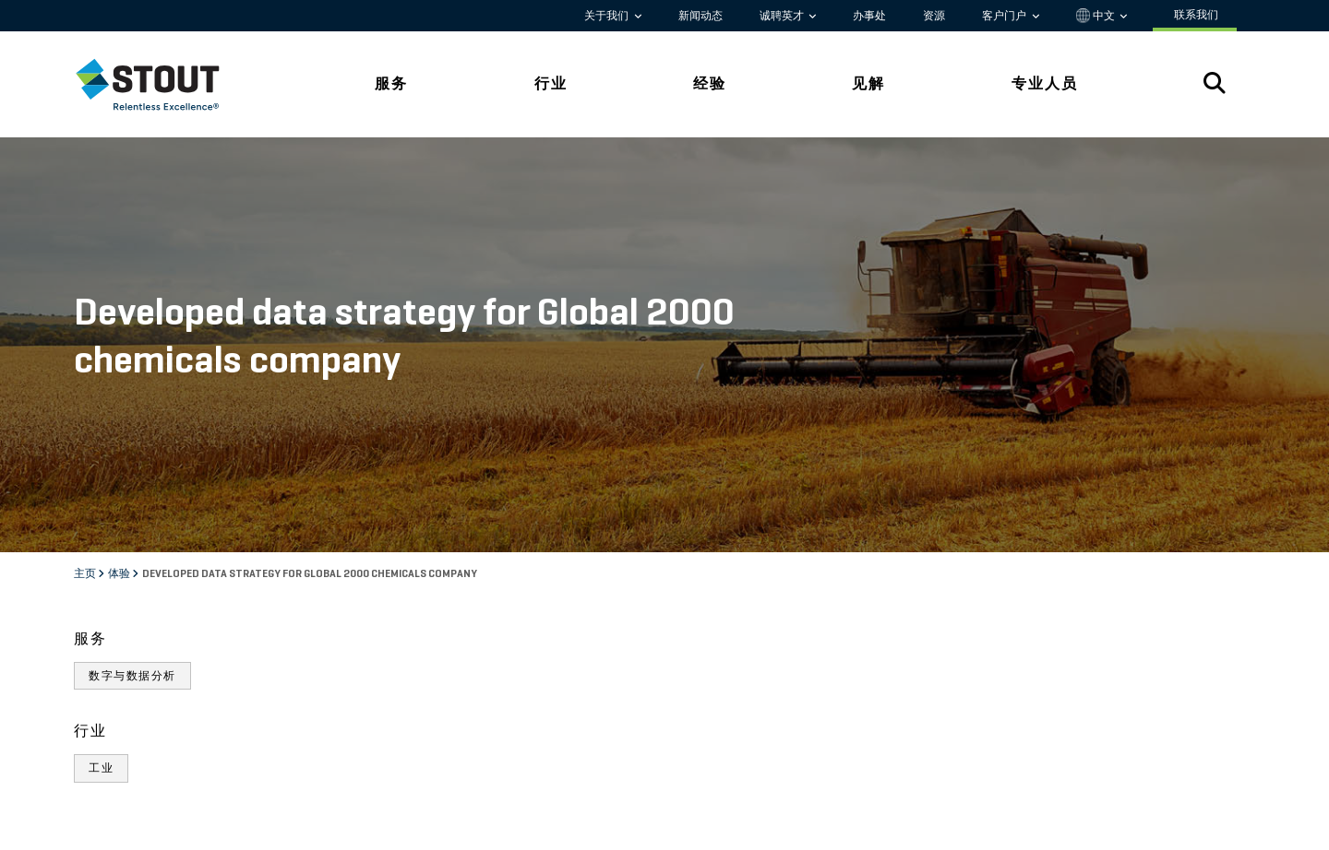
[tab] (161, 84)
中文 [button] (1097, 15)
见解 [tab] (868, 83)
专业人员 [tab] (1045, 83)
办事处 (869, 15)
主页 (86, 574)
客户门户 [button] (1005, 15)
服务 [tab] (391, 83)
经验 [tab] (709, 83)
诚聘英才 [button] (783, 15)
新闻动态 (700, 15)
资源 (934, 15)
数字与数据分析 (132, 675)
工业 (101, 767)
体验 (120, 574)
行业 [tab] (551, 83)
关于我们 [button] (607, 15)
